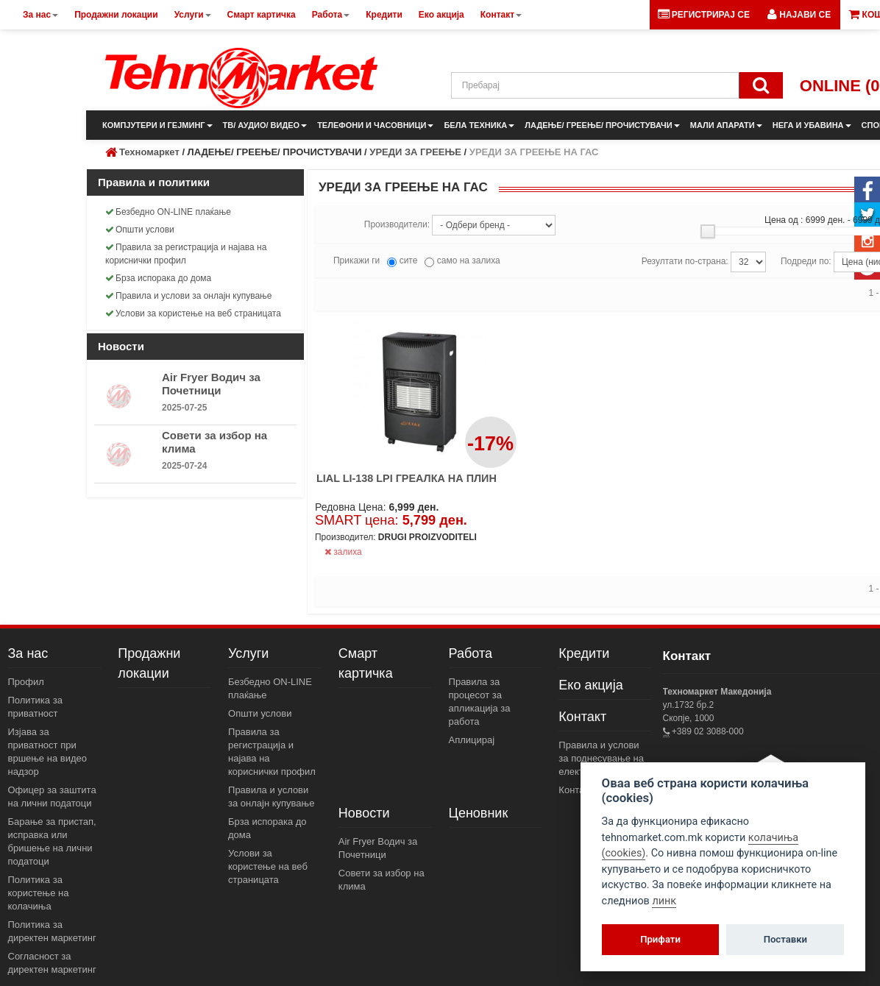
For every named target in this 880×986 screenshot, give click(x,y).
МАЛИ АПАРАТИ (726, 125)
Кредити (583, 653)
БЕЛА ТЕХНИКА (479, 125)
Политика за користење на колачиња (38, 893)
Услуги (248, 653)
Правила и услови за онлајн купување (188, 296)
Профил (26, 681)
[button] (799, 14)
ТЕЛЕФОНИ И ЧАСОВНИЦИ (375, 125)
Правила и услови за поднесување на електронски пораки (602, 758)
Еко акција (590, 685)
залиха (343, 552)
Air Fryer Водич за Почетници (211, 384)
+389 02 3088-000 (707, 731)
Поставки (785, 939)
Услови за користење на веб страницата (193, 313)
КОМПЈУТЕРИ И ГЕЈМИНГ (157, 125)
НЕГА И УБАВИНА (812, 125)
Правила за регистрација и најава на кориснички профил (185, 254)
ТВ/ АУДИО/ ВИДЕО (265, 125)
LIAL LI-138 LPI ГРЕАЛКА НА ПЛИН (406, 478)
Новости (364, 813)
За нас (28, 653)
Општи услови (139, 229)
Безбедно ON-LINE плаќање (168, 212)
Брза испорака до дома (158, 278)
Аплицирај (472, 739)
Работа (470, 653)
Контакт (582, 716)
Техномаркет (149, 151)
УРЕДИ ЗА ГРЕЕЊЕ (415, 151)
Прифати (660, 939)
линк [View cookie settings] (664, 901)
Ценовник (478, 813)
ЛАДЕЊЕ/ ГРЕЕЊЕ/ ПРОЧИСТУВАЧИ (602, 125)
